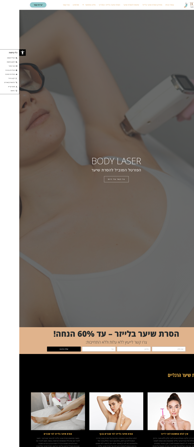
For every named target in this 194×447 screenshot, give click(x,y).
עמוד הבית (150, 4)
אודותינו (56, 4)
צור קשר (47, 4)
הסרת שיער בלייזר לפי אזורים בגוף (97, 433)
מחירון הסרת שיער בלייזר (133, 4)
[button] (3, 52)
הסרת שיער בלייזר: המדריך (90, 4)
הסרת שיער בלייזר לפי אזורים (38, 433)
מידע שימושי (69, 5)
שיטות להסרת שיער (112, 4)
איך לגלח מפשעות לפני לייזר (155, 433)
